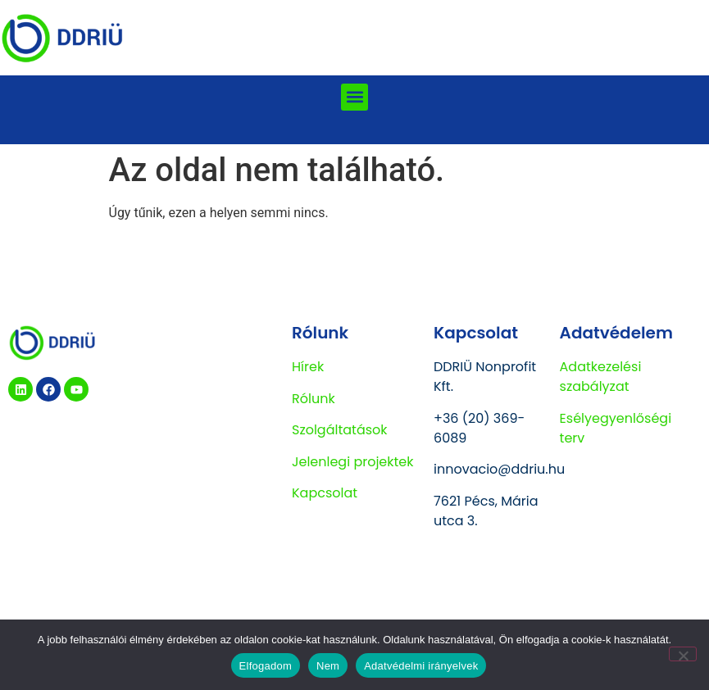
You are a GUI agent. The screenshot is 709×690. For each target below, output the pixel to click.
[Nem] (683, 654)
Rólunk (313, 398)
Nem (327, 666)
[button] (354, 97)
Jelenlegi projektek (353, 461)
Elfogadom (265, 666)
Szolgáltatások (340, 429)
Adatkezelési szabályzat (601, 376)
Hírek (308, 366)
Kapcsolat (324, 492)
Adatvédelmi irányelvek (421, 666)
